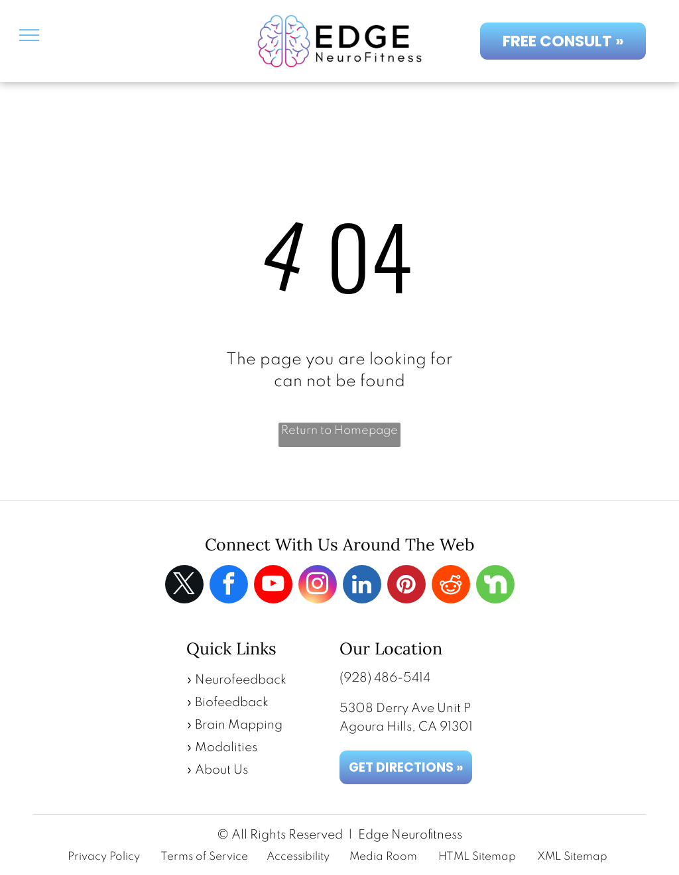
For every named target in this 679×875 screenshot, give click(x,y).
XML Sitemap (572, 856)
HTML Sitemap (477, 856)
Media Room (383, 856)
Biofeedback (232, 702)
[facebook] (229, 586)
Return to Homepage (339, 431)
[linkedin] (362, 586)
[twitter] (184, 586)
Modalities (226, 747)
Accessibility (298, 856)
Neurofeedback (240, 680)
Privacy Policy (104, 856)
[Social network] (495, 586)
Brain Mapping (238, 725)
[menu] (29, 35)
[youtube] (273, 586)
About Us (221, 770)
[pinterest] (406, 586)
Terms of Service (204, 856)
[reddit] (451, 586)
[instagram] (317, 586)
